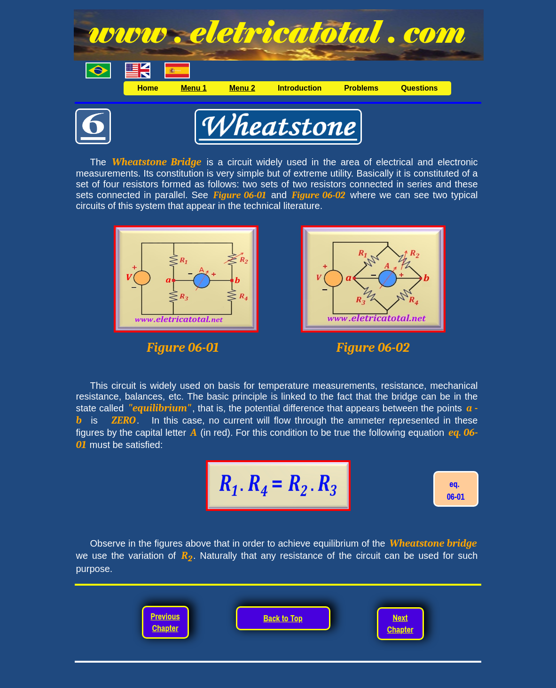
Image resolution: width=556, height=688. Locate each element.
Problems (361, 88)
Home (147, 88)
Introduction (299, 88)
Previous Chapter (165, 622)
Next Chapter (400, 623)
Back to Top (282, 618)
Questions (419, 88)
